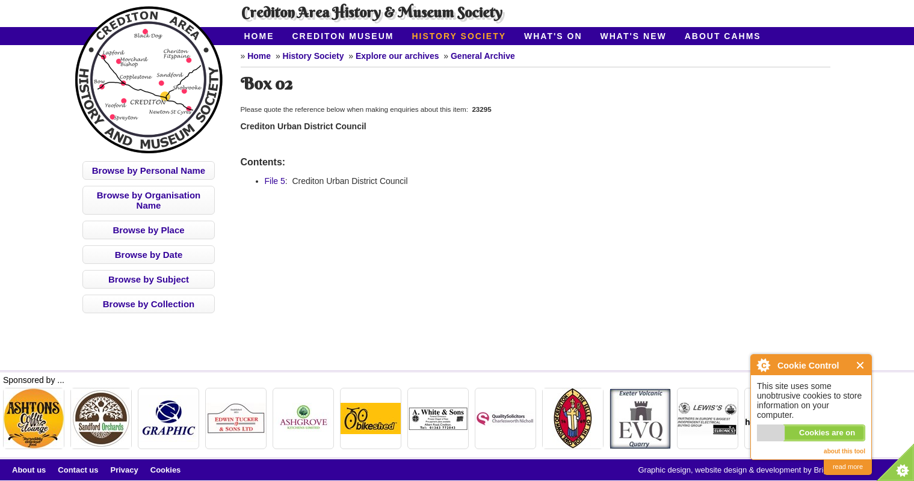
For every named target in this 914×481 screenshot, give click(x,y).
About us (29, 469)
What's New (634, 36)
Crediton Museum (343, 36)
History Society (459, 36)
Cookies (165, 469)
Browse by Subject (148, 279)
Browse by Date (149, 255)
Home (259, 36)
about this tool (844, 451)
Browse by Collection (149, 304)
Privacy (124, 469)
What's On (553, 36)
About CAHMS (723, 36)
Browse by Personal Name (148, 170)
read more (848, 466)
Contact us (78, 469)
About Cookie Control (763, 365)
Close (861, 365)
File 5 (275, 181)
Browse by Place (148, 230)
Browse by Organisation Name (149, 200)
